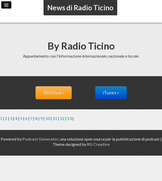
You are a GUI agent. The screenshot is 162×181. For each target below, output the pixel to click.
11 (55, 118)
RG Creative (98, 144)
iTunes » (111, 92)
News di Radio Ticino (80, 7)
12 (62, 118)
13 (69, 118)
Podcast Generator (40, 139)
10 (47, 118)
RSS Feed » (53, 92)
